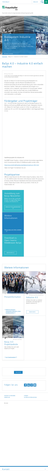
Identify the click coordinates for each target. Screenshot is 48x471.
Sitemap (26, 456)
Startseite (4, 56)
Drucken (18, 433)
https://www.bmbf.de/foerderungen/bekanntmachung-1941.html (21, 226)
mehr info (32, 372)
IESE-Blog (5, 1)
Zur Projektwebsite (10, 418)
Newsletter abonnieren (13, 267)
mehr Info (10, 313)
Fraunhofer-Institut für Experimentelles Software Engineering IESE (17, 13)
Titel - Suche (42, 2)
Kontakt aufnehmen (9, 456)
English (35, 2)
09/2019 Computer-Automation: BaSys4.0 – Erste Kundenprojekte (13, 372)
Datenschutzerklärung (30, 458)
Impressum (7, 458)
